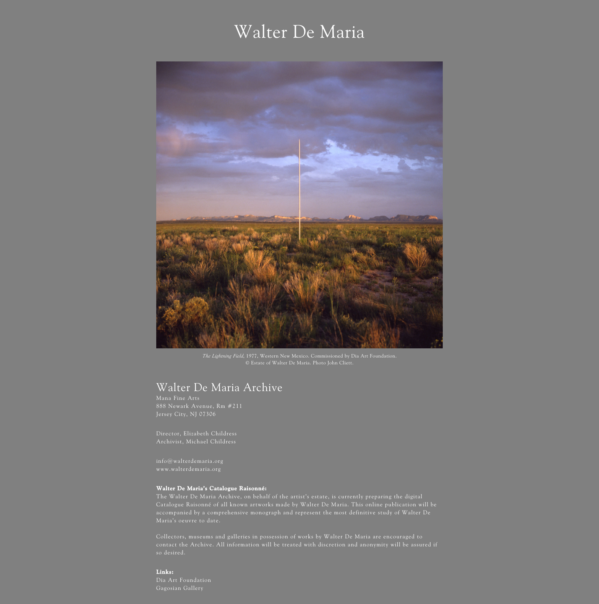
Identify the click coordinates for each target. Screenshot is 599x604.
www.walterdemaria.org (188, 469)
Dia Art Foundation (183, 580)
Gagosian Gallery (180, 588)
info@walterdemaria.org (189, 461)
